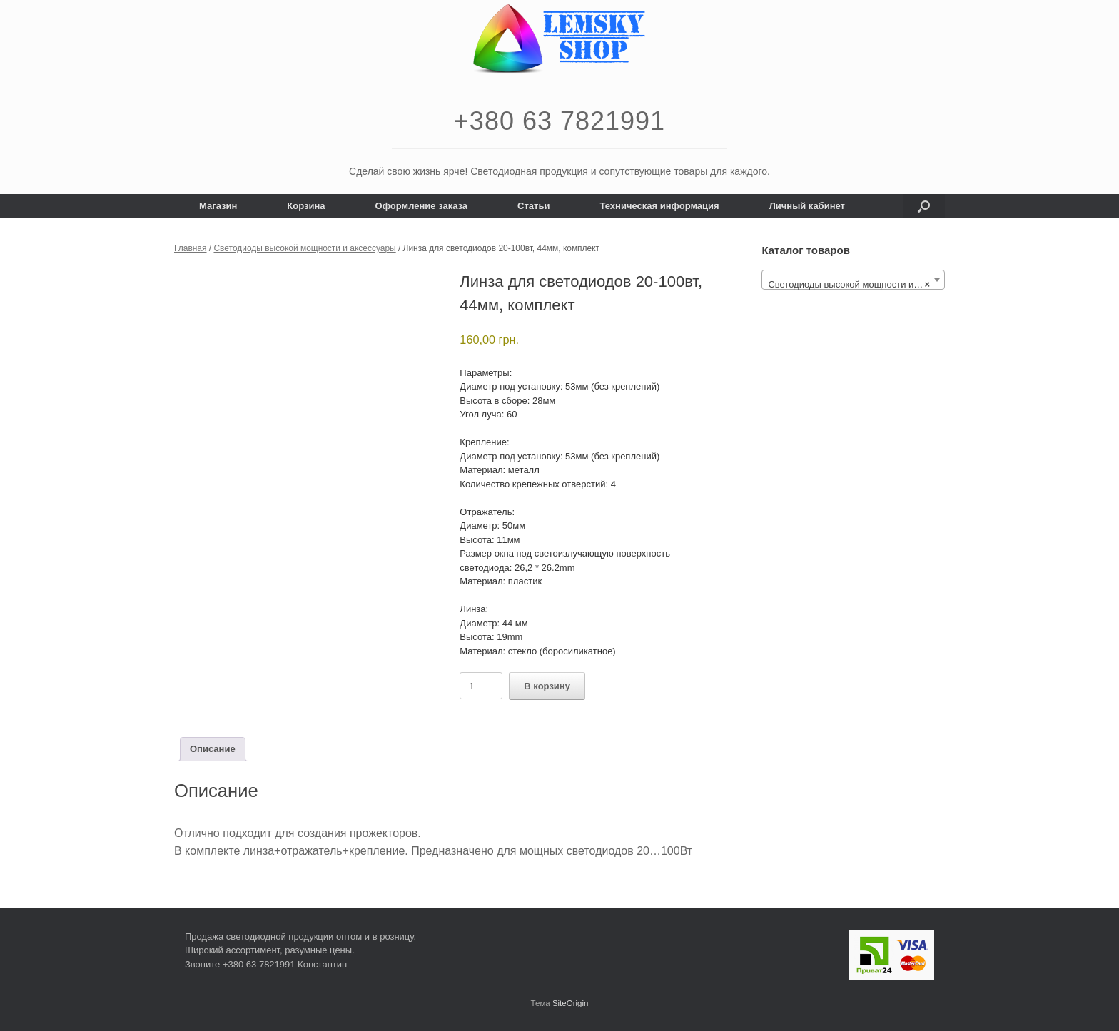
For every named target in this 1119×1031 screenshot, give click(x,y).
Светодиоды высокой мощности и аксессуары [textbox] (856, 285)
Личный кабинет (807, 205)
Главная (190, 248)
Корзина (306, 205)
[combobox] (853, 280)
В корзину (547, 686)
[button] (924, 206)
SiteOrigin (570, 1003)
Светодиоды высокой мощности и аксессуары (304, 248)
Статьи (533, 205)
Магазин (218, 205)
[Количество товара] (481, 685)
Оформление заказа (421, 205)
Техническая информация (659, 205)
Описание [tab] (213, 748)
